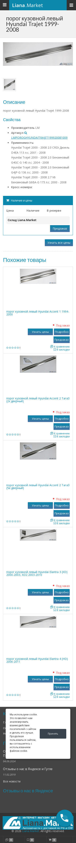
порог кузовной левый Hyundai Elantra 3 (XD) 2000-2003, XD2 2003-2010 (36, 573)
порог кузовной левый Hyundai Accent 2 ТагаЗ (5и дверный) (38, 486)
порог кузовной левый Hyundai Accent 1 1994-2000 (37, 313)
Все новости (11, 781)
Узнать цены (40, 332)
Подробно (62, 332)
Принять (53, 733)
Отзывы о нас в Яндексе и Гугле (27, 769)
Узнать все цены (58, 243)
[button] (64, 818)
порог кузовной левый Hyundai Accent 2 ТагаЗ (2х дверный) (38, 399)
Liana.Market (30, 831)
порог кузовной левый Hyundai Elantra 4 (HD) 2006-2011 (37, 660)
